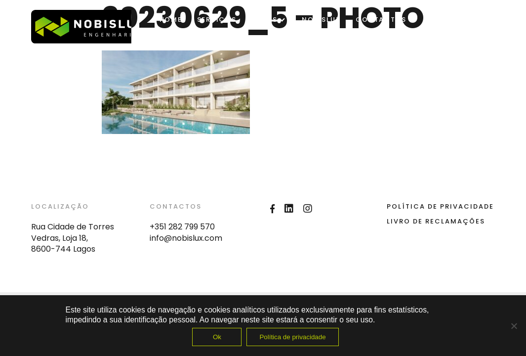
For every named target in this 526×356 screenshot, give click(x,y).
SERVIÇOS (217, 19)
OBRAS (264, 19)
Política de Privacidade (440, 206)
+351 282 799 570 (182, 226)
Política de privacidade (292, 337)
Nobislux (321, 19)
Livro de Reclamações (436, 221)
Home (171, 19)
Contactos (381, 19)
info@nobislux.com (186, 238)
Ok (217, 337)
